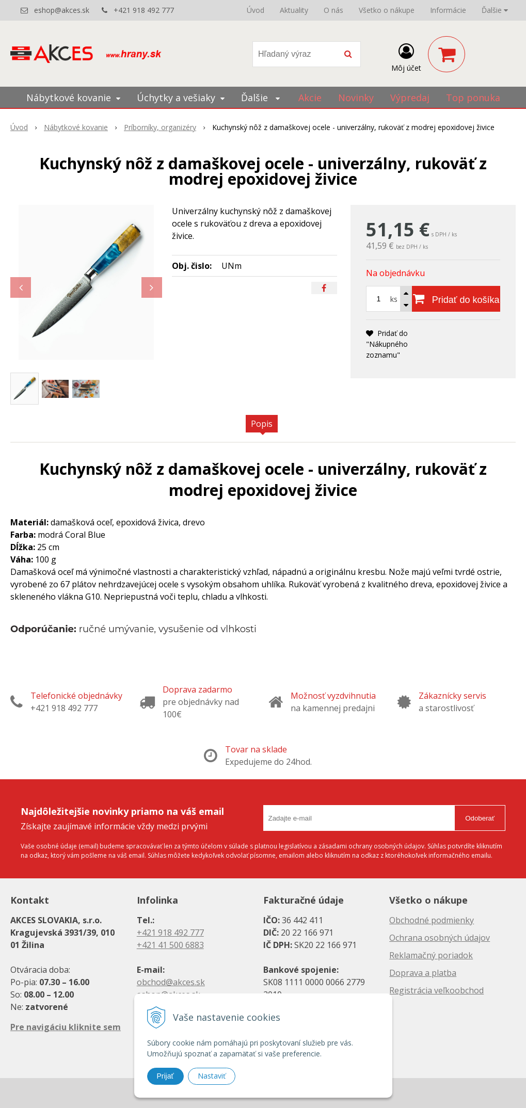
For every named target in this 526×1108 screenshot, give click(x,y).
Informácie (448, 10)
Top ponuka (473, 97)
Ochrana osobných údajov (439, 937)
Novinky (356, 97)
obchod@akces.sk (171, 982)
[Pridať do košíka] (456, 299)
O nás (333, 10)
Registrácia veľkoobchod (436, 990)
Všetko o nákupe (387, 10)
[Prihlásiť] (406, 56)
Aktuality (294, 10)
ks (393, 299)
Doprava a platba (422, 972)
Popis (262, 423)
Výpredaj (409, 97)
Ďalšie (495, 10)
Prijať (165, 1076)
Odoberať (480, 818)
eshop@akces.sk (61, 10)
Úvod (255, 10)
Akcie (310, 97)
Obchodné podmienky (431, 920)
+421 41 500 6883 (170, 945)
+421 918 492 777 (144, 10)
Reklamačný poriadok (431, 955)
